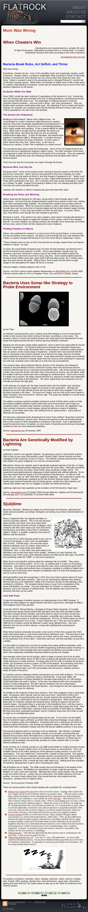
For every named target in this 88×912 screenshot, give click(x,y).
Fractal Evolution (15, 814)
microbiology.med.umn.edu (73, 57)
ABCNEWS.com (63, 271)
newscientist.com (18, 492)
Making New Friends (16, 792)
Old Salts (57, 798)
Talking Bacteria (15, 833)
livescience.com (18, 431)
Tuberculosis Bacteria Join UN (20, 837)
